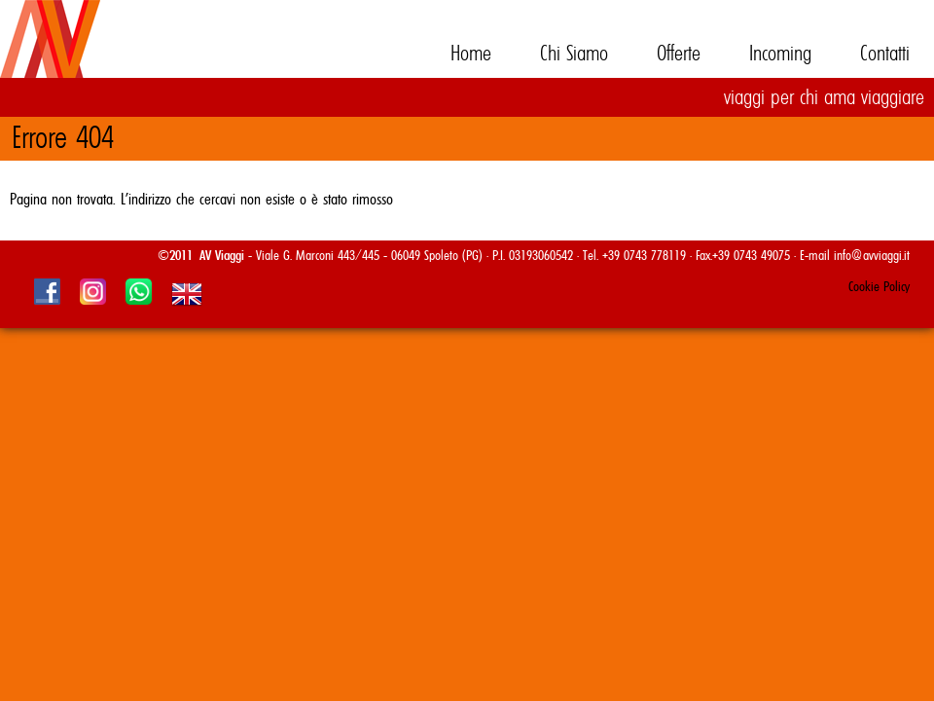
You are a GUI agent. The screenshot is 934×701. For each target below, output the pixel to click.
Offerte (678, 53)
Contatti (885, 53)
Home (470, 53)
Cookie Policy (879, 287)
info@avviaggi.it (872, 256)
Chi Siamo (574, 53)
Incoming (780, 53)
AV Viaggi (97, 58)
